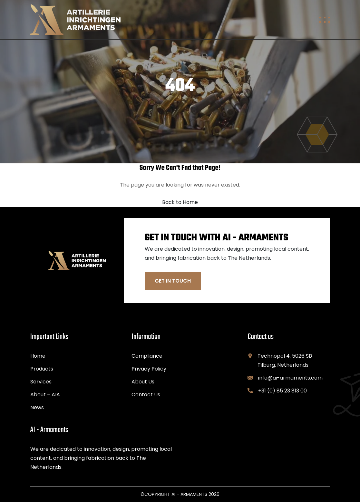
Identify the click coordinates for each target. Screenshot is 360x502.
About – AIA (45, 394)
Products (41, 368)
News (37, 407)
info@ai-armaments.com (290, 377)
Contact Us (145, 394)
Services (41, 381)
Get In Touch (173, 281)
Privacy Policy (148, 368)
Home (37, 356)
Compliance (146, 356)
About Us (142, 381)
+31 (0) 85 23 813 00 (282, 390)
